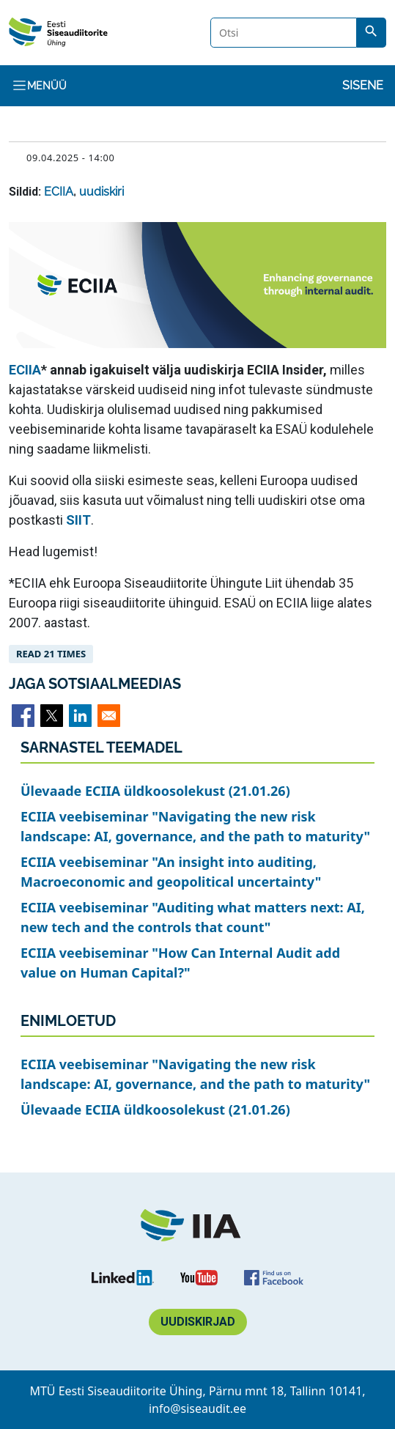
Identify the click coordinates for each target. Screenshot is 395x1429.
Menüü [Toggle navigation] (39, 85)
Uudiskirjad (197, 1322)
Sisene (362, 85)
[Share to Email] (108, 715)
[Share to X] (51, 715)
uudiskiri (101, 192)
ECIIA (58, 192)
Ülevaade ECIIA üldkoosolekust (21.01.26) (155, 791)
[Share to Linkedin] (80, 715)
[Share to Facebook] (23, 715)
